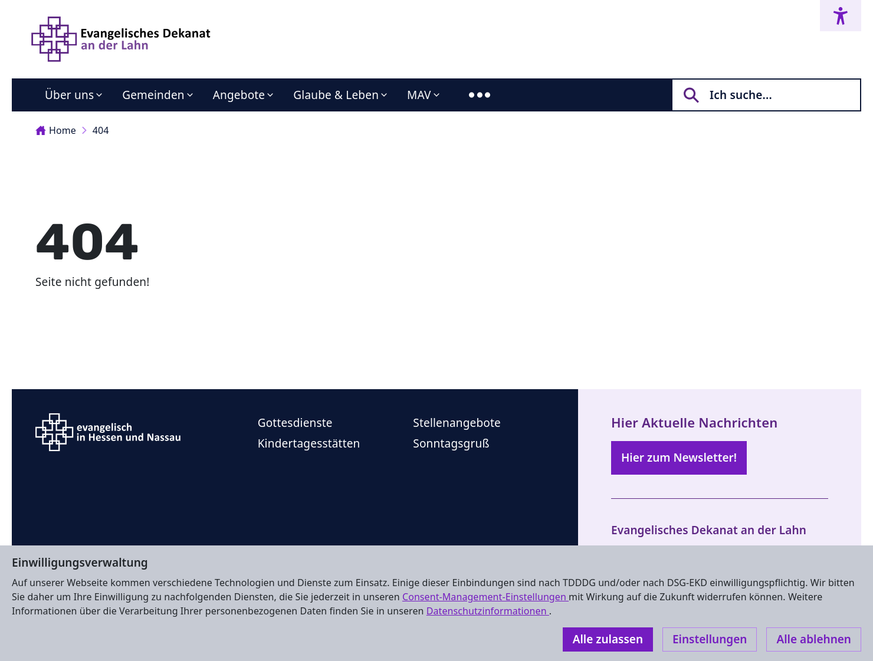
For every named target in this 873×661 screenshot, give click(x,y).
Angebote (239, 95)
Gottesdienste (295, 422)
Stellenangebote (457, 422)
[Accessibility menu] (840, 15)
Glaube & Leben (336, 95)
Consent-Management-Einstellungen (485, 596)
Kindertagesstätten (309, 443)
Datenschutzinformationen (487, 610)
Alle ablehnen (813, 639)
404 (101, 130)
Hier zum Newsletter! (679, 457)
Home (55, 130)
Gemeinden (153, 95)
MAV (419, 95)
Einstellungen (709, 639)
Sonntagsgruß (451, 443)
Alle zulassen (608, 639)
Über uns (69, 95)
